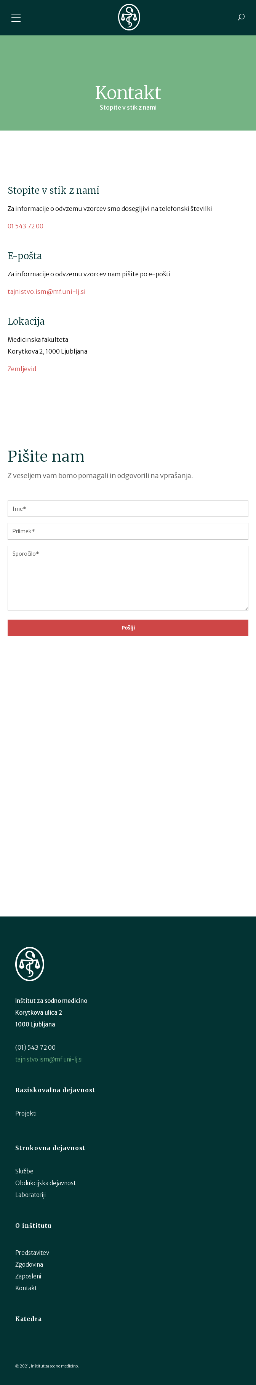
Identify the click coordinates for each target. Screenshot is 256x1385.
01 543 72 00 (25, 226)
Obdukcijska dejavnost (45, 1183)
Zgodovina (29, 1264)
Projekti (26, 1113)
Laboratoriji (30, 1195)
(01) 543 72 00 (35, 1047)
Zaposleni (28, 1276)
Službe (24, 1171)
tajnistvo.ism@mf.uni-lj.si (47, 291)
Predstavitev (32, 1252)
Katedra (28, 1319)
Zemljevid (22, 369)
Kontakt (26, 1288)
